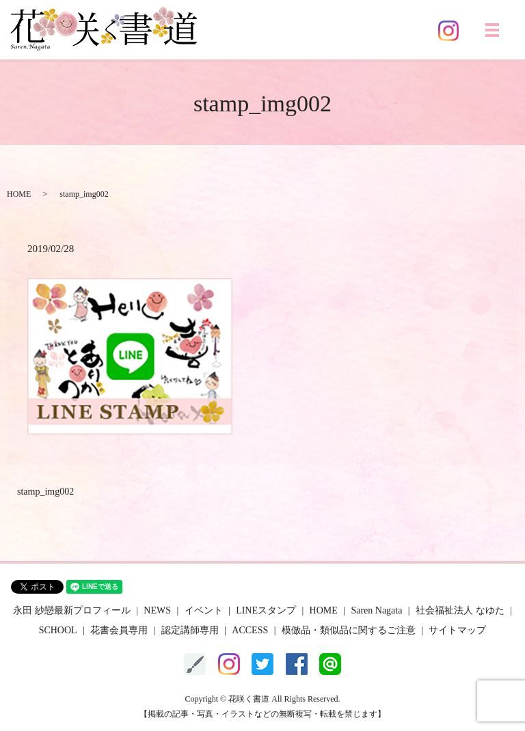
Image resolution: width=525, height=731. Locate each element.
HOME (19, 194)
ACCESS (250, 630)
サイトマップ (457, 630)
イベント (204, 610)
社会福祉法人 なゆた (460, 610)
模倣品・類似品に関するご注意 (349, 630)
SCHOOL (58, 630)
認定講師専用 (190, 630)
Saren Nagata (376, 610)
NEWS (157, 610)
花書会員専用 (119, 630)
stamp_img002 (45, 491)
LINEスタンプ (266, 610)
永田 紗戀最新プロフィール (72, 610)
